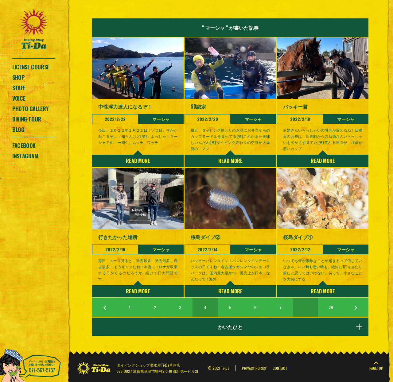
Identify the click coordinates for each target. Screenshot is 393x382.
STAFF (18, 88)
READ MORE (138, 160)
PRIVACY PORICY (254, 368)
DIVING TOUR (26, 119)
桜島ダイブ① (298, 237)
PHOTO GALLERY (30, 109)
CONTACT (280, 368)
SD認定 (198, 106)
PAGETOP (376, 368)
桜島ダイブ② (205, 237)
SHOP (18, 77)
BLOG (18, 129)
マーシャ (160, 119)
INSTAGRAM (25, 156)
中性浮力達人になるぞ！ (125, 106)
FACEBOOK (24, 145)
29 (331, 307)
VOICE (18, 98)
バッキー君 (295, 106)
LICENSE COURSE (30, 67)
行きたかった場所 (118, 237)
